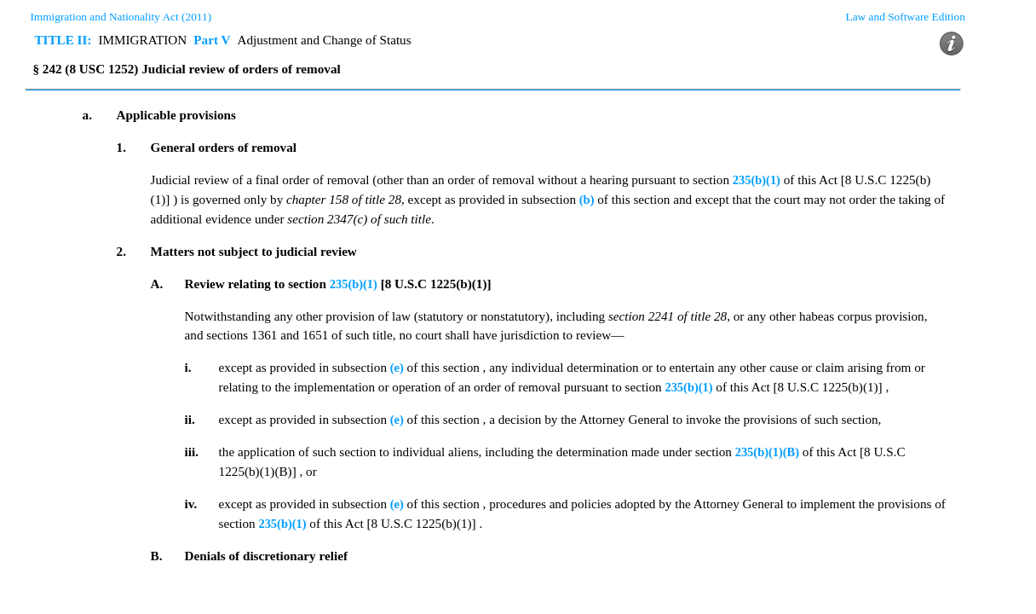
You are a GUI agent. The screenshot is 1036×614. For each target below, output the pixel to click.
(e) (397, 367)
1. (121, 147)
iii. (192, 451)
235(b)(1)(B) (767, 452)
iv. (191, 503)
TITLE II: (62, 39)
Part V (211, 39)
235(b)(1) (756, 180)
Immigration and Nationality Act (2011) (120, 16)
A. (157, 283)
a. (87, 114)
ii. (190, 419)
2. (121, 251)
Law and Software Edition (905, 16)
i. (188, 367)
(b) (587, 199)
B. (157, 555)
